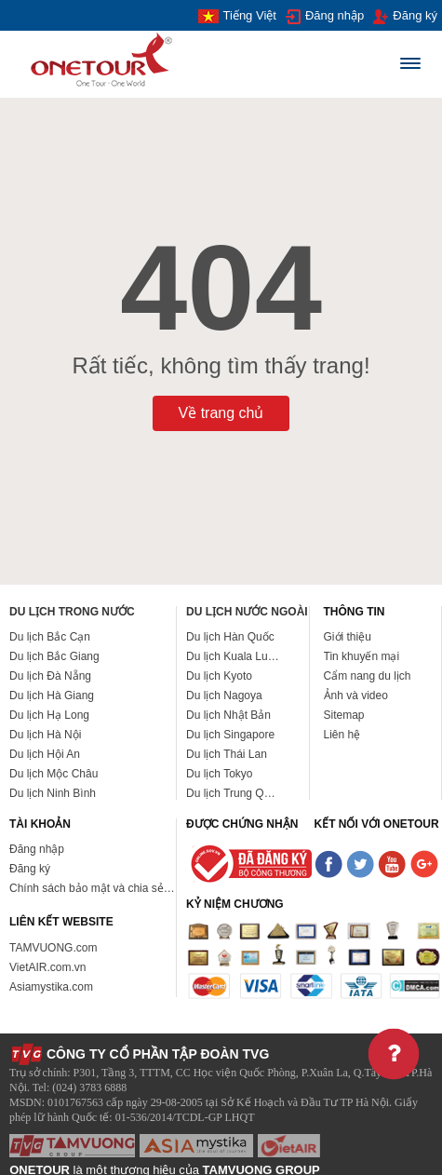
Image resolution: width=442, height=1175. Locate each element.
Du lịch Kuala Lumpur (239, 656)
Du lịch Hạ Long (49, 715)
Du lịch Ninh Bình (52, 793)
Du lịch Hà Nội (45, 734)
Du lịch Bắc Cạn (49, 636)
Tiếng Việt (237, 15)
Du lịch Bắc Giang (54, 656)
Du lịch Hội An (44, 754)
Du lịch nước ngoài (247, 611)
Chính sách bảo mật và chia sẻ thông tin (109, 888)
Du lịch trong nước (72, 611)
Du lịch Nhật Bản (228, 715)
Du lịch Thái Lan (226, 754)
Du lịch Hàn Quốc (230, 636)
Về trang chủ (221, 413)
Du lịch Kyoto (219, 675)
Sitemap (344, 715)
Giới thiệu (347, 636)
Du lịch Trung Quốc (234, 793)
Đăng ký (405, 16)
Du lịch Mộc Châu (53, 773)
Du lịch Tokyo (219, 773)
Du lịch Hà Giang (51, 695)
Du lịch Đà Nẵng (50, 675)
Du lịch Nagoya (224, 695)
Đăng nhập (325, 16)
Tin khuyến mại (362, 656)
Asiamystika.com (51, 986)
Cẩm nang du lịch (367, 675)
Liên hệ (342, 734)
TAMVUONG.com (53, 947)
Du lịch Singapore (230, 734)
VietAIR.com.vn (47, 967)
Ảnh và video (356, 695)
